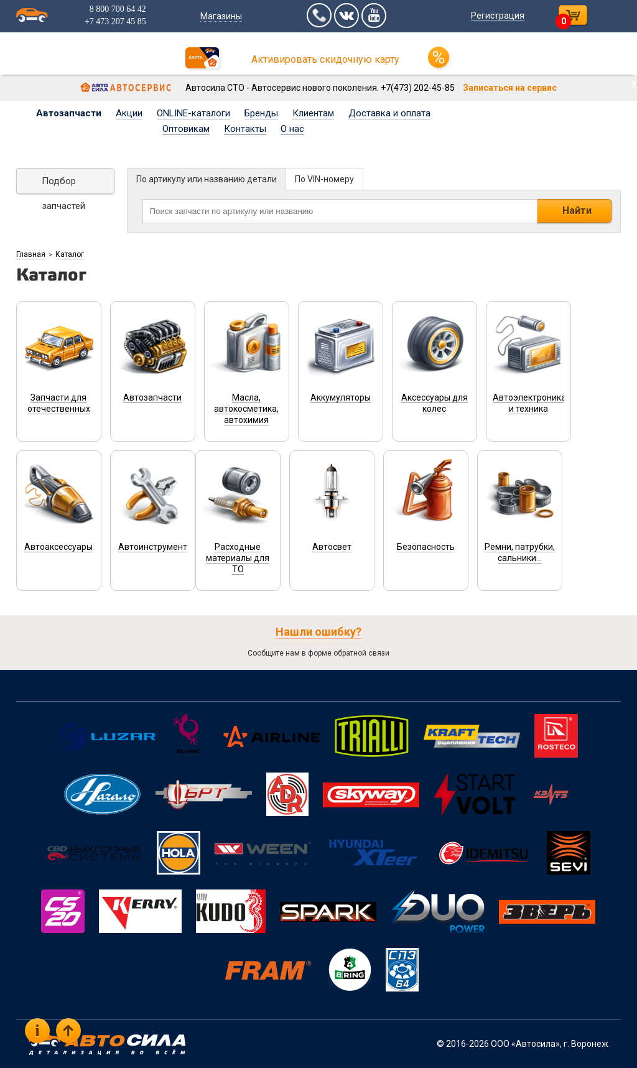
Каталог (69, 254)
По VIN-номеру (324, 179)
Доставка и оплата (389, 113)
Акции (129, 113)
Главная (30, 254)
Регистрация (497, 16)
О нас (292, 128)
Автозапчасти (68, 113)
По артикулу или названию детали (206, 179)
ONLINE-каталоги (193, 113)
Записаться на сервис (510, 88)
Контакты (245, 128)
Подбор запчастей (63, 184)
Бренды (261, 113)
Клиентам (313, 113)
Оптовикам (186, 128)
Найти (577, 210)
